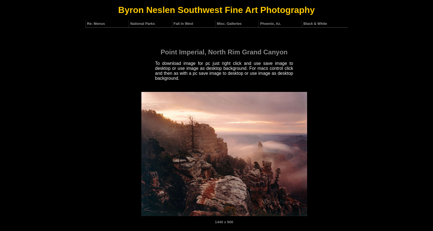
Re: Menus (96, 24)
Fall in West (183, 24)
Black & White (315, 24)
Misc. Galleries (229, 24)
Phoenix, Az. (270, 24)
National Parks (142, 24)
